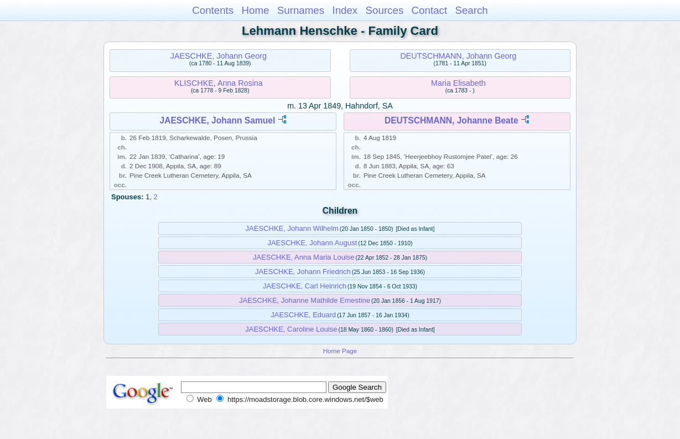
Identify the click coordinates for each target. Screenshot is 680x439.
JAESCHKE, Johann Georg (218, 55)
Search (471, 10)
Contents (212, 10)
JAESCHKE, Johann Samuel (217, 120)
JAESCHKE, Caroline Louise (291, 329)
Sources (385, 10)
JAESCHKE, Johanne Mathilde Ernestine (304, 300)
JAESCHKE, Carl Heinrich (304, 286)
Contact (430, 10)
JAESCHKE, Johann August (312, 243)
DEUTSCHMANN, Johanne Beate (451, 120)
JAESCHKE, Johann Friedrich (303, 271)
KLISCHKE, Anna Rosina (218, 83)
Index (344, 10)
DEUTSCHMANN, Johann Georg (459, 55)
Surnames (300, 10)
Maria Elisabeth (458, 83)
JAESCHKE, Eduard (303, 315)
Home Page (340, 350)
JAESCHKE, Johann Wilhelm (292, 228)
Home (255, 10)
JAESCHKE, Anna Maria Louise (304, 257)
